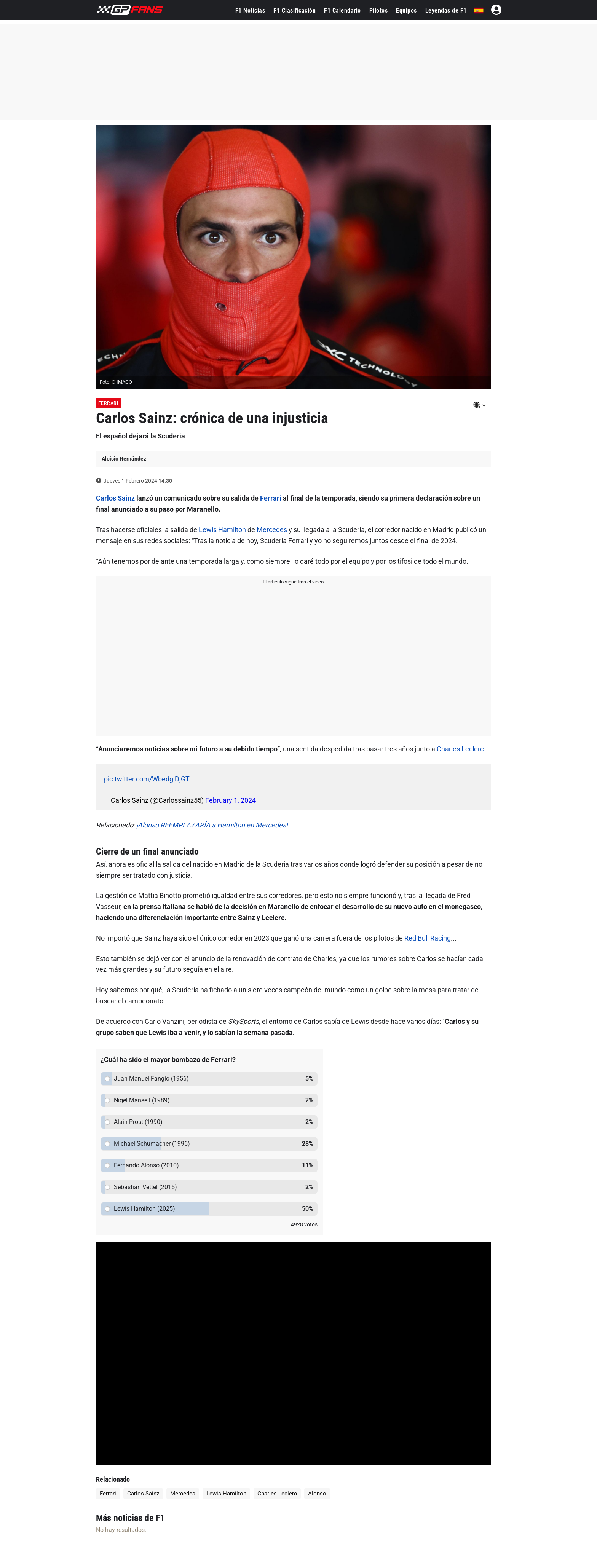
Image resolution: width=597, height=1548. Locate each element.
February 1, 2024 (230, 800)
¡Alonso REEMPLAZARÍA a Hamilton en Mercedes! (212, 825)
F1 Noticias (250, 10)
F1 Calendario (342, 10)
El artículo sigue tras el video (293, 582)
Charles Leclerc (460, 749)
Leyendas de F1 (446, 10)
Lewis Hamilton (222, 530)
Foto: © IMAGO (116, 382)
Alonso (317, 1493)
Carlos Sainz (115, 498)
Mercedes (272, 530)
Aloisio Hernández (124, 459)
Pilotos (378, 10)
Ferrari (108, 403)
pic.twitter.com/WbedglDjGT (147, 779)
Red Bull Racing (427, 938)
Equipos (406, 10)
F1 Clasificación (294, 10)
